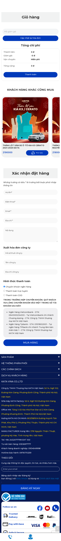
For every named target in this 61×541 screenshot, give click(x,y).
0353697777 (25, 444)
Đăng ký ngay (30, 488)
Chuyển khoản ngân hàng (17, 287)
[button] (58, 129)
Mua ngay (37, 153)
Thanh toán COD (12, 295)
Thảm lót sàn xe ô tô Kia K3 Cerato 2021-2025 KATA (23, 146)
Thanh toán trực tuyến (15, 291)
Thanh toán (30, 74)
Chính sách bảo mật (49, 478)
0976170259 (25, 453)
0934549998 (34, 448)
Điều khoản (22, 478)
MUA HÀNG (30, 342)
